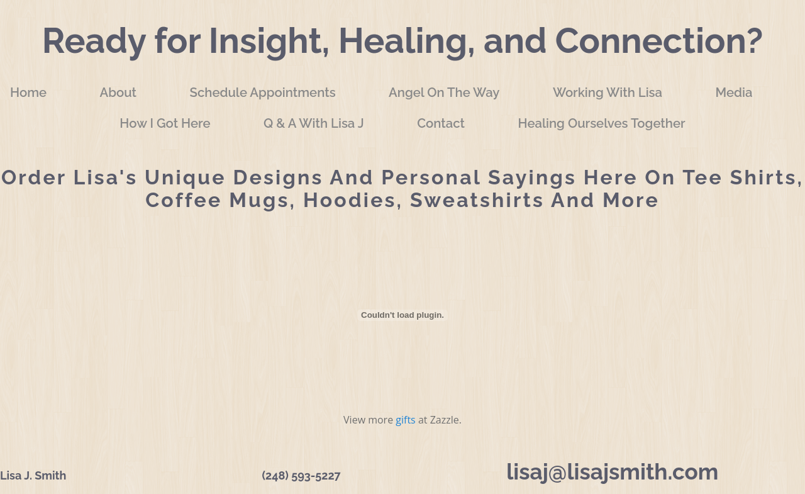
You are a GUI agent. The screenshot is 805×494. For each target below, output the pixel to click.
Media (734, 92)
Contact (441, 123)
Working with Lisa (607, 92)
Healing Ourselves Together (601, 123)
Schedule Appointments (262, 92)
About (118, 92)
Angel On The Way (444, 92)
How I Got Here (164, 123)
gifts (405, 420)
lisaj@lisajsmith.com (612, 472)
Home (28, 92)
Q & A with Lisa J (314, 123)
